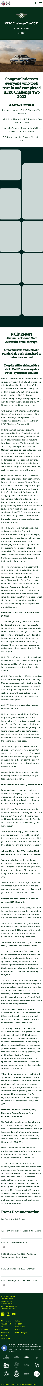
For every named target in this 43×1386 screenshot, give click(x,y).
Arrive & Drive (20, 1327)
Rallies (17, 1321)
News (17, 1330)
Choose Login (6, 1321)
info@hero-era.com (8, 1309)
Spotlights (5, 1333)
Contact (4, 1330)
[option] (21, 56)
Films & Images (21, 1333)
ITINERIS (18, 1324)
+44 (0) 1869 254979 (10, 1306)
